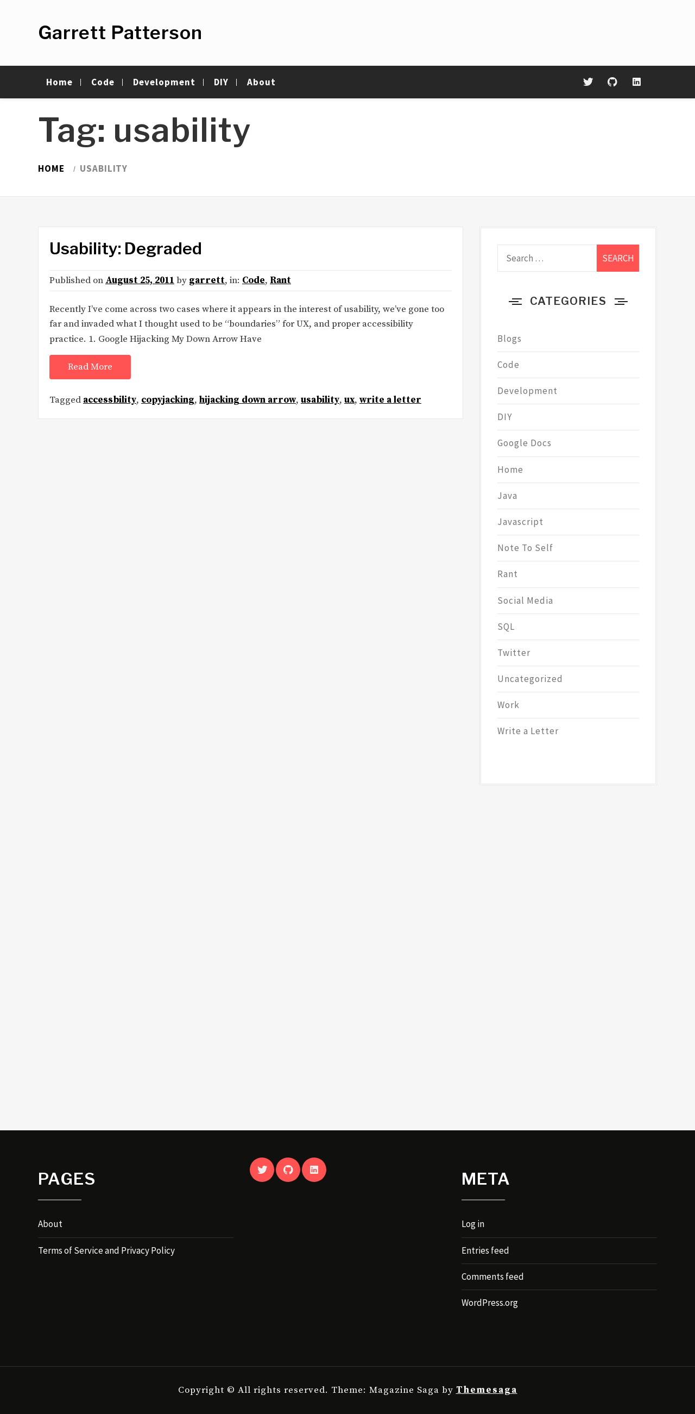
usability (320, 400)
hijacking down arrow (247, 400)
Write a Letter (528, 731)
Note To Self (525, 548)
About (261, 82)
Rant (280, 280)
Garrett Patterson (120, 32)
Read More (90, 367)
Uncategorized (530, 679)
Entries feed (485, 1250)
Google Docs (524, 443)
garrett (207, 280)
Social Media (525, 600)
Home (59, 82)
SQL (506, 627)
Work (508, 705)
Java (507, 496)
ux (349, 400)
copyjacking (167, 400)
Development (164, 82)
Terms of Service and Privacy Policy (106, 1250)
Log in (473, 1224)
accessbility (109, 400)
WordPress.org (490, 1303)
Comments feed (493, 1276)
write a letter (390, 400)
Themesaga (486, 1390)
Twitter (513, 653)
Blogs (509, 339)
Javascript (520, 522)
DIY (221, 82)
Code (103, 82)
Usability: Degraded (125, 248)
